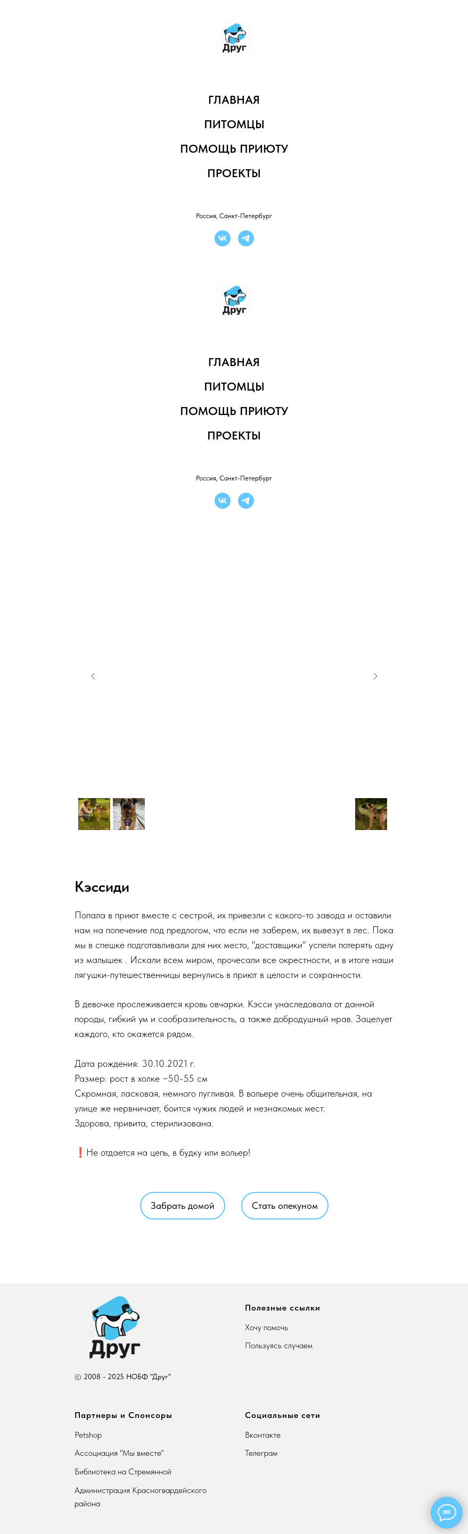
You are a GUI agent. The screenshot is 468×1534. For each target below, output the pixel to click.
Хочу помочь (266, 1327)
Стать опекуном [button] (285, 1205)
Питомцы (234, 124)
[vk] (223, 238)
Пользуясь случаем (279, 1345)
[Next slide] (375, 676)
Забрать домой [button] (183, 1205)
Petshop (88, 1435)
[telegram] (246, 238)
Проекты (234, 173)
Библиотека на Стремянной (123, 1471)
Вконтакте (263, 1435)
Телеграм (261, 1453)
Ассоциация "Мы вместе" (119, 1453)
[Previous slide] (93, 676)
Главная (234, 99)
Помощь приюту (234, 148)
